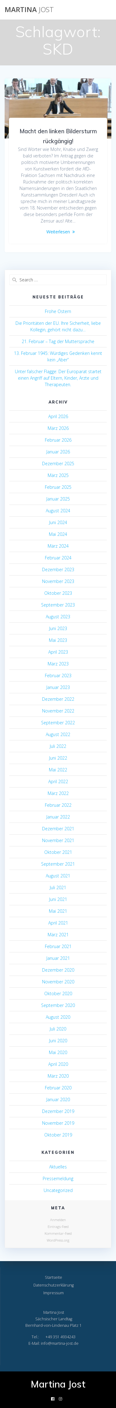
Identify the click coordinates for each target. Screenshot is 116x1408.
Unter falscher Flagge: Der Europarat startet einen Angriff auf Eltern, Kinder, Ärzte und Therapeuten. (58, 378)
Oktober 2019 (58, 1135)
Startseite (53, 1277)
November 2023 (58, 581)
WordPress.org (58, 1240)
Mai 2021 (58, 911)
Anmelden (58, 1219)
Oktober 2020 (58, 993)
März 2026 (58, 428)
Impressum (53, 1292)
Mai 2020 (58, 1052)
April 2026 (58, 416)
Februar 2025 (58, 487)
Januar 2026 (58, 452)
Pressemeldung (58, 1178)
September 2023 (58, 605)
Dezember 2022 (58, 699)
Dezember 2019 (58, 1111)
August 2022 (58, 734)
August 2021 (58, 876)
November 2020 (58, 982)
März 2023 (58, 664)
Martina (29, 9)
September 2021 (58, 864)
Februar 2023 (58, 675)
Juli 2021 (58, 887)
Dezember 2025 (58, 463)
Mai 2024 (58, 534)
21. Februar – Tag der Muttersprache (58, 341)
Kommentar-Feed (58, 1233)
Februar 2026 (58, 440)
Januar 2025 (58, 499)
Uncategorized (58, 1190)
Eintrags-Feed (58, 1226)
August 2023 (58, 617)
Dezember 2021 (58, 829)
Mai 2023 (58, 640)
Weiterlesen (58, 232)
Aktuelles (58, 1167)
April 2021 (58, 923)
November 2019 (58, 1123)
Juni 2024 (58, 522)
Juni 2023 (58, 628)
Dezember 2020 (58, 970)
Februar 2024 (58, 558)
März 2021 (58, 935)
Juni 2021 (58, 899)
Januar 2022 (58, 817)
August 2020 (58, 1017)
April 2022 (58, 781)
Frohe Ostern (58, 311)
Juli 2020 (58, 1029)
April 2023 (58, 652)
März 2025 (58, 475)
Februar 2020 (58, 1088)
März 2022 (58, 793)
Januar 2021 (58, 958)
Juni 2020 (58, 1041)
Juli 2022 (58, 746)
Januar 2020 (58, 1099)
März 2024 (58, 546)
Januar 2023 (58, 687)
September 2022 (58, 723)
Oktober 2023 (58, 593)
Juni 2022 (58, 758)
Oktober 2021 (58, 852)
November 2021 (58, 840)
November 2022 (58, 711)
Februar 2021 (58, 946)
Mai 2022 (58, 770)
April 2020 (58, 1064)
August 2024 (58, 511)
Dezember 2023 (58, 569)
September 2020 (58, 1005)
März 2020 (58, 1076)
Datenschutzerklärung (53, 1285)
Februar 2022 (58, 805)
